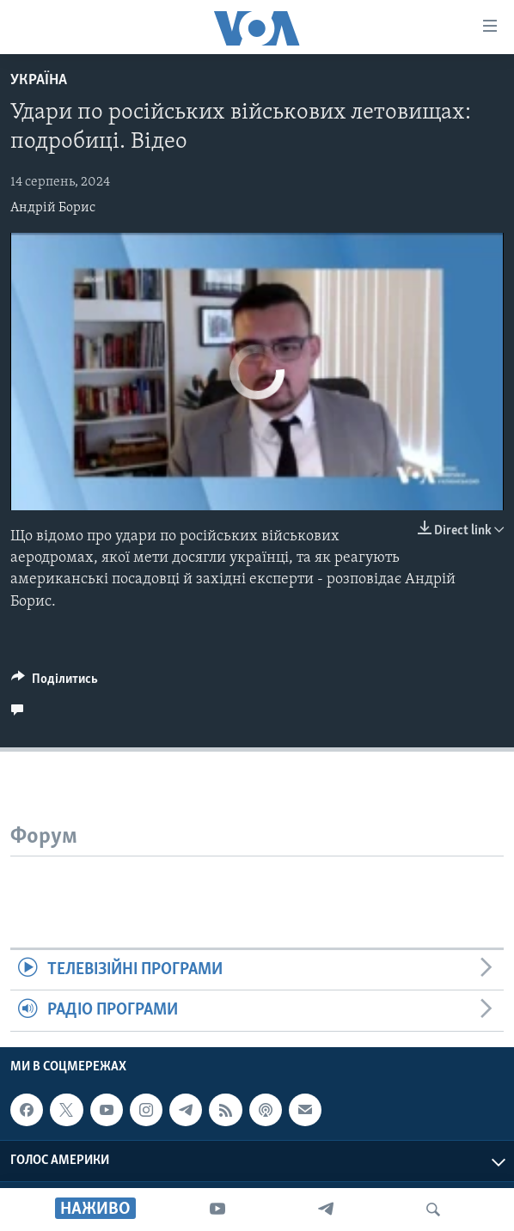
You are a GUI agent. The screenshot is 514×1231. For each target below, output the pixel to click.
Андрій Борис (52, 208)
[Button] (54, 683)
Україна (38, 80)
